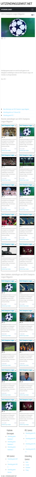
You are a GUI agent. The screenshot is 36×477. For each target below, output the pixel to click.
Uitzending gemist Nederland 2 (12, 443)
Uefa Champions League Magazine (8, 126)
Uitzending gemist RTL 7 (8, 115)
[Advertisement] (18, 53)
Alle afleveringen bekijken (6, 150)
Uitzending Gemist (6, 10)
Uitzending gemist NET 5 (13, 460)
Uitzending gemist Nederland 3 (12, 448)
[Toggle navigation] (32, 9)
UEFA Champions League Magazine (12, 13)
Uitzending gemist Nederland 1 (12, 437)
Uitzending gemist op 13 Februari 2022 (11, 112)
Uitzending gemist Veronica (12, 471)
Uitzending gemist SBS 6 (13, 465)
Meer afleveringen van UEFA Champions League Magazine (16, 109)
